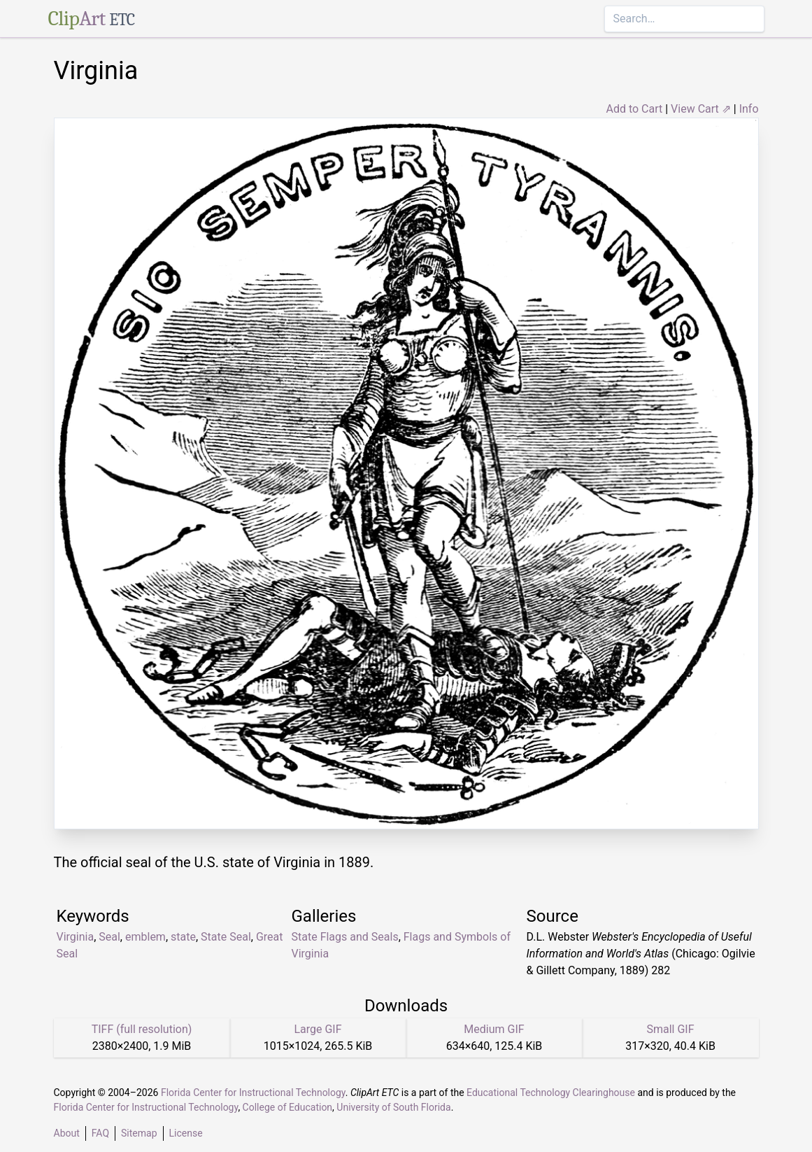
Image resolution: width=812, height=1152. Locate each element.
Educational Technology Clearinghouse (550, 1092)
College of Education (288, 1107)
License (186, 1133)
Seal (109, 936)
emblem (145, 936)
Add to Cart (634, 108)
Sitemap (139, 1133)
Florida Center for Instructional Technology (253, 1092)
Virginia (75, 936)
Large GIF (317, 1029)
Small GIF (670, 1029)
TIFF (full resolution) (142, 1029)
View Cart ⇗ (701, 108)
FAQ (100, 1133)
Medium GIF (494, 1029)
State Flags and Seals (345, 936)
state (183, 936)
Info (749, 108)
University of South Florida (393, 1107)
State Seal (226, 936)
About (67, 1133)
